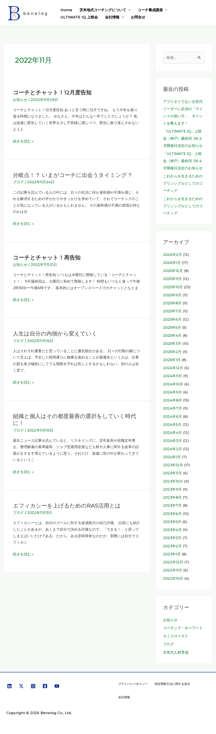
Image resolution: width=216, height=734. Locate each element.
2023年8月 (172, 497)
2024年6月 (172, 416)
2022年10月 (173, 578)
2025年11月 (172, 279)
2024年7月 (172, 408)
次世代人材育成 (175, 652)
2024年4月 (172, 432)
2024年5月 (172, 424)
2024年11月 (172, 376)
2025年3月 (172, 343)
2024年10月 (173, 384)
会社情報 (112, 17)
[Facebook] (45, 686)
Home (66, 10)
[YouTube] (56, 686)
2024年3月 (172, 441)
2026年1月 (172, 263)
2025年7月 (172, 311)
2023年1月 (172, 554)
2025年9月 (172, 295)
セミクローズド (175, 636)
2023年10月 (173, 481)
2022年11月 (172, 570)
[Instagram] (33, 686)
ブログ (18, 182)
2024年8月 (172, 400)
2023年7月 (172, 505)
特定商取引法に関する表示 (172, 684)
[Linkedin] (9, 686)
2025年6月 (172, 319)
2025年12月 (173, 271)
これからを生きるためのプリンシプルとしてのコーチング (183, 183)
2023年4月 (172, 530)
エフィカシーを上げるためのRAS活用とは (67, 505)
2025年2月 (172, 352)
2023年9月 (172, 489)
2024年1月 (172, 457)
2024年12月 (173, 368)
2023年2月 (172, 546)
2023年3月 (172, 538)
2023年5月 (172, 522)
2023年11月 (172, 473)
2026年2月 (172, 254)
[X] (21, 686)
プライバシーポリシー (133, 684)
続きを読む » (23, 141)
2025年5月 (172, 327)
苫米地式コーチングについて (102, 10)
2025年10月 (173, 287)
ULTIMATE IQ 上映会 (79, 17)
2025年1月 (171, 360)
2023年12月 (173, 465)
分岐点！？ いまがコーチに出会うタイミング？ (73, 175)
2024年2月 (172, 449)
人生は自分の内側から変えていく (55, 333)
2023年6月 (172, 514)
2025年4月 (172, 335)
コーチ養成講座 (150, 10)
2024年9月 (172, 392)
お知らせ (20, 100)
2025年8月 (172, 303)
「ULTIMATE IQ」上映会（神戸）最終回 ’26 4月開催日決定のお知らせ (183, 138)
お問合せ (138, 17)
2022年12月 (173, 562)
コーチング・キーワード (183, 628)
